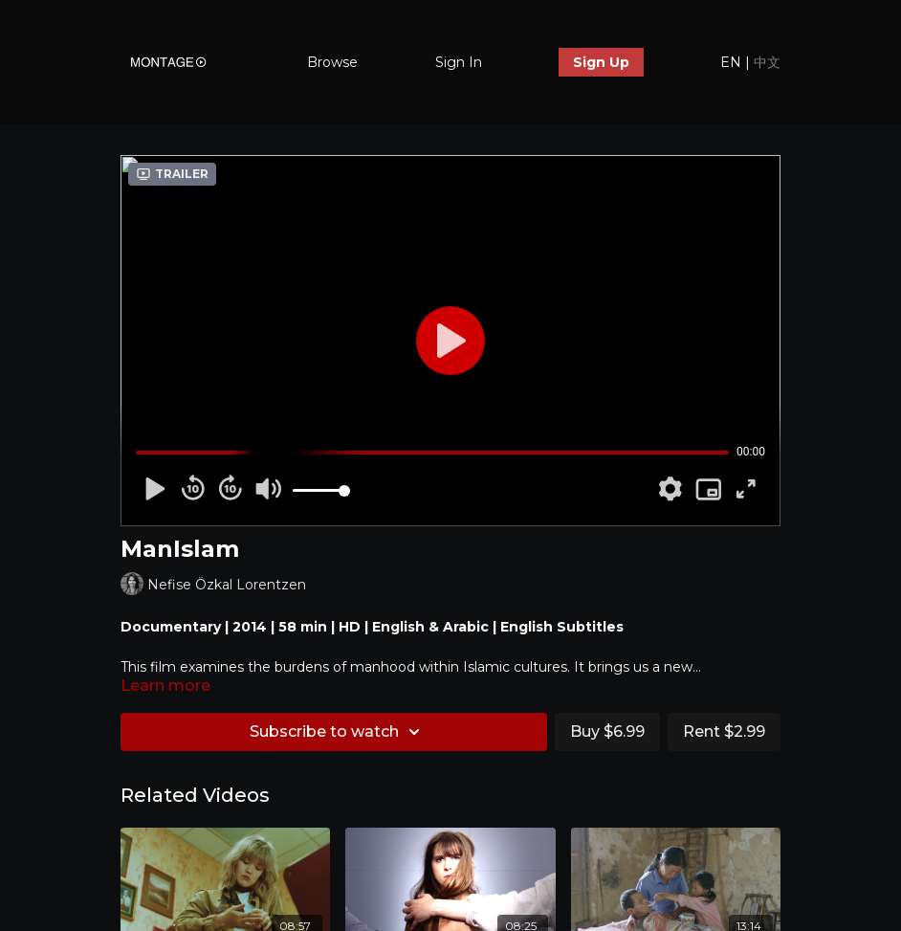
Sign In (458, 62)
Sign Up (601, 62)
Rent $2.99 (724, 731)
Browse (332, 62)
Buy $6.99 (607, 731)
